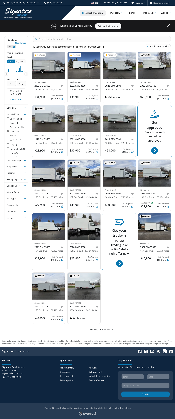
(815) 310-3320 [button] (53, 2)
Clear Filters (20, 43)
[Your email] (145, 385)
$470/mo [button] (92, 205)
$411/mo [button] (57, 205)
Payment (20, 61)
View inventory (67, 367)
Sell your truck (95, 372)
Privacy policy (66, 380)
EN (94, 2)
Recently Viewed (159, 2)
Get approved (66, 376)
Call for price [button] (112, 97)
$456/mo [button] (128, 205)
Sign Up (145, 394)
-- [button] (133, 97)
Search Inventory (92, 13)
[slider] (6, 74)
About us (93, 367)
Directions (65, 372)
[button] (22, 2)
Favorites (137, 2)
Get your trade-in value (108, 26)
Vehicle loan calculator (99, 376)
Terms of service (96, 380)
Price (10, 61)
